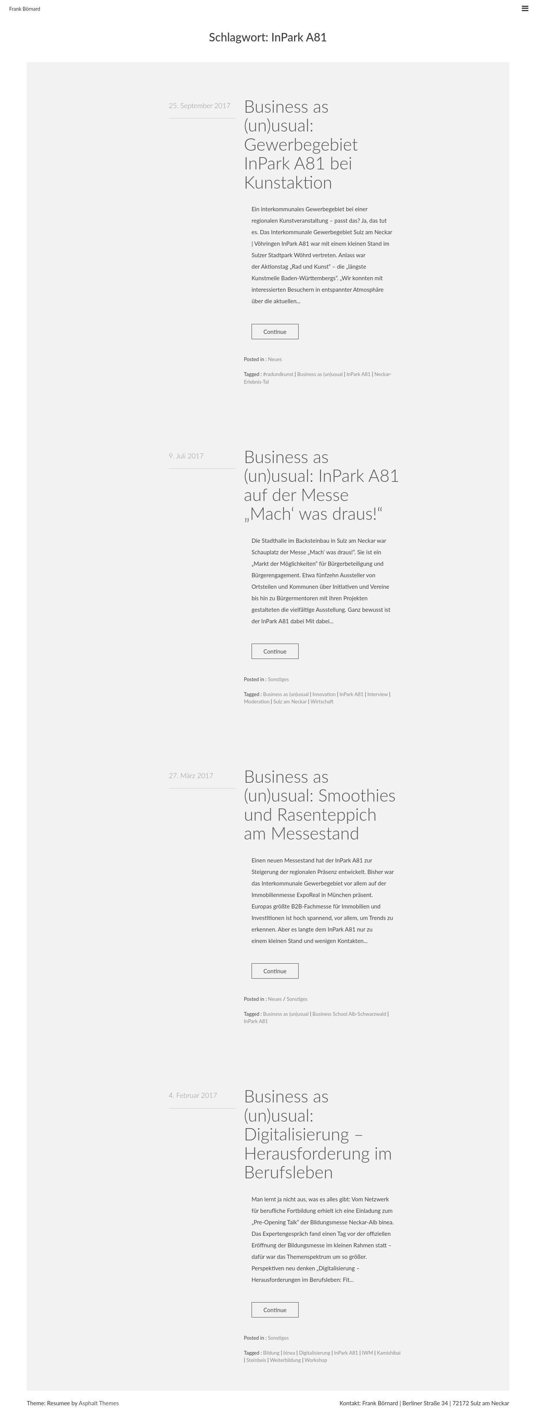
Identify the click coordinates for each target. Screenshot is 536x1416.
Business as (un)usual (320, 374)
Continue (275, 331)
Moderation (257, 701)
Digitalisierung (314, 1353)
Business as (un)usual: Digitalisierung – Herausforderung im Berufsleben (318, 1134)
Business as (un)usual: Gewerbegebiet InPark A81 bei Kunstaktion (301, 144)
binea (289, 1353)
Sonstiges (278, 679)
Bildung (271, 1353)
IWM (367, 1353)
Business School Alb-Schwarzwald (349, 1014)
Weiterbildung (285, 1360)
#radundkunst (278, 374)
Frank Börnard (24, 9)
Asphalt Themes (98, 1403)
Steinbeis (256, 1360)
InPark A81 (358, 374)
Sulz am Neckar (290, 701)
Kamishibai (388, 1353)
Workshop (316, 1360)
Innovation (324, 694)
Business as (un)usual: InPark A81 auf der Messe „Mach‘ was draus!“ (322, 485)
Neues (275, 359)
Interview (378, 694)
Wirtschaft (321, 701)
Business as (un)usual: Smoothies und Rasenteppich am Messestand (320, 805)
